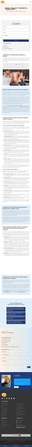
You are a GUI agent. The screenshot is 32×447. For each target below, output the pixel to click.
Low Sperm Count (19, 410)
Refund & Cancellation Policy (6, 425)
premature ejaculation (9, 211)
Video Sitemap (14, 444)
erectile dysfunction (17, 211)
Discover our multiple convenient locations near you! (11, 346)
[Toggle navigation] (31, 2)
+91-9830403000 (5, 344)
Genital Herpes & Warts (19, 405)
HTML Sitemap (19, 443)
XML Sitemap (23, 443)
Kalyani (13, 11)
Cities (10, 11)
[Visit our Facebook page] (2, 399)
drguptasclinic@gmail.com (8, 48)
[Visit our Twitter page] (6, 399)
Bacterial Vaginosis (4, 411)
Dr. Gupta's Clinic (21, 290)
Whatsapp (19, 424)
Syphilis (17, 416)
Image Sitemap (28, 443)
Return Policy (3, 424)
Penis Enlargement (4, 414)
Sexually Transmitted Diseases (21, 414)
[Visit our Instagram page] (4, 399)
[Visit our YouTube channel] (14, 399)
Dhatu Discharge (4, 413)
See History (16, 387)
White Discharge (18, 413)
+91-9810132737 (6, 46)
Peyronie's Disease (4, 408)
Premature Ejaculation (5, 405)
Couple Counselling (4, 410)
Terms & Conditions (4, 422)
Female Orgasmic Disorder (20, 411)
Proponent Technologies (13, 443)
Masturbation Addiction (19, 408)
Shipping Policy (4, 427)
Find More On (16, 436)
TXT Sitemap (18, 444)
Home (7, 11)
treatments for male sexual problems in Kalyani (20, 165)
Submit (16, 40)
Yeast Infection (4, 416)
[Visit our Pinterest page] (9, 399)
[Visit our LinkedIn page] (11, 399)
